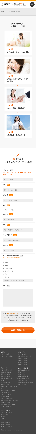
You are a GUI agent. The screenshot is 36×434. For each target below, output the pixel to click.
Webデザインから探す (6, 394)
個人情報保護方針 (12, 313)
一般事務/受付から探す (7, 370)
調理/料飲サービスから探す (8, 404)
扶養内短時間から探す (24, 376)
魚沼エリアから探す (23, 362)
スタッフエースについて (7, 412)
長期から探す (21, 372)
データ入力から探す (6, 382)
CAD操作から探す (5, 384)
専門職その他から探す (6, 406)
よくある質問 (4, 414)
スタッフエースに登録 (6, 356)
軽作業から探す (5, 396)
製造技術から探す (5, 402)
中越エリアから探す (23, 360)
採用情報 (3, 416)
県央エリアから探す (23, 358)
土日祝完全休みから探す (24, 370)
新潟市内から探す (22, 354)
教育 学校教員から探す (7, 398)
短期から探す (21, 374)
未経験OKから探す (23, 380)
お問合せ (3, 418)
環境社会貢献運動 (5, 424)
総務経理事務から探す (6, 372)
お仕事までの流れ (5, 354)
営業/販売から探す (5, 392)
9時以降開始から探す (23, 378)
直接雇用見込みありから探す (25, 382)
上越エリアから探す (23, 364)
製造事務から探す (5, 376)
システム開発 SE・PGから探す (9, 400)
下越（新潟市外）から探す (25, 356)
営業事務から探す (5, 374)
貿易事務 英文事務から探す (8, 390)
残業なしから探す (22, 384)
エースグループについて (7, 426)
